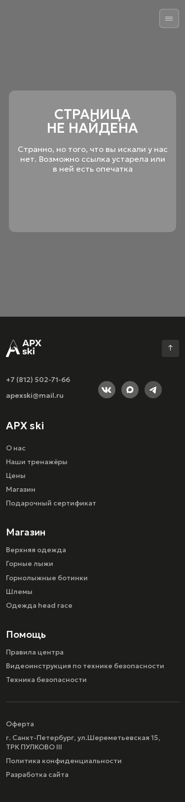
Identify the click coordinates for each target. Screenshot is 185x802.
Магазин (21, 489)
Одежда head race (39, 605)
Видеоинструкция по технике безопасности (85, 665)
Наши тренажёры (37, 461)
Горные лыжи (29, 563)
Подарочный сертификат (51, 503)
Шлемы (19, 591)
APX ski (25, 425)
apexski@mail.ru (35, 395)
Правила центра (35, 652)
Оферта (20, 723)
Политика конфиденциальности (64, 760)
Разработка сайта (37, 774)
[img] (169, 19)
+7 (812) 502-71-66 (38, 379)
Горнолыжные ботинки (47, 577)
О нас (16, 448)
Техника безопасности (46, 679)
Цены (16, 475)
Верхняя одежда (36, 549)
